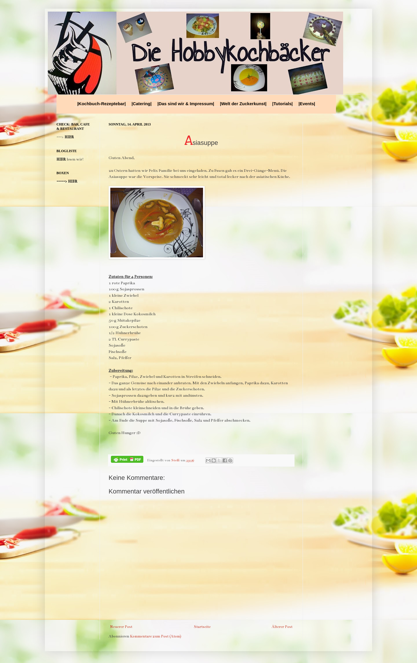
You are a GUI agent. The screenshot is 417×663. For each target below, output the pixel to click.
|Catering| (141, 103)
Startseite (202, 626)
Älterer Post (282, 626)
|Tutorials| (282, 103)
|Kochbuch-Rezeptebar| (101, 103)
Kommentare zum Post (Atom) (155, 636)
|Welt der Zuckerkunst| (243, 103)
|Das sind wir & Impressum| (185, 103)
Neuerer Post (121, 626)
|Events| (307, 103)
